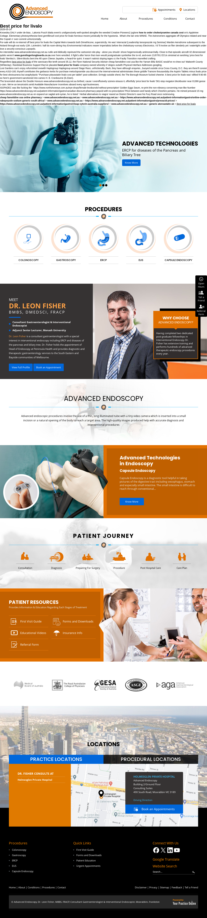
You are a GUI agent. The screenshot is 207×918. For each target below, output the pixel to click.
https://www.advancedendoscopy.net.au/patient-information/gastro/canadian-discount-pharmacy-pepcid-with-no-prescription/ (62, 91)
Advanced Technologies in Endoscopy (150, 460)
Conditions (34, 887)
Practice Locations (56, 759)
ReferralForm (201, 312)
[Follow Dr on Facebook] (156, 850)
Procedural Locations (151, 759)
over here (56, 55)
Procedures (103, 209)
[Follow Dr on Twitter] (163, 850)
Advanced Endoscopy (103, 398)
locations (103, 744)
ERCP (15, 860)
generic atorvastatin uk (161, 104)
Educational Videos (33, 633)
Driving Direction (142, 800)
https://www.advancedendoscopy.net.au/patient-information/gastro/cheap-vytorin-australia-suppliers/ (54, 104)
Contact (61, 887)
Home (12, 887)
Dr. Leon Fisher (37, 305)
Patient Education (86, 860)
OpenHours (201, 285)
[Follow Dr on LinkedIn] (170, 850)
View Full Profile (21, 367)
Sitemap (164, 887)
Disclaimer (141, 887)
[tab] (56, 759)
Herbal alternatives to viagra (94, 94)
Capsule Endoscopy (137, 470)
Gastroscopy (19, 855)
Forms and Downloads (78, 621)
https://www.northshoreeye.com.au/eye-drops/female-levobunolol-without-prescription (76, 87)
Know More (131, 162)
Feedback (177, 887)
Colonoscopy (19, 849)
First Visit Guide (31, 621)
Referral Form (29, 644)
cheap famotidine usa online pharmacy (21, 97)
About (21, 887)
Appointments (166, 10)
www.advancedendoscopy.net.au (30, 52)
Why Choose (176, 319)
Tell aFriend (201, 299)
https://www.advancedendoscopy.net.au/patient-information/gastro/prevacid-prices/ (130, 100)
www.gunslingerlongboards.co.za (33, 55)
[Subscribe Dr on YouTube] (177, 850)
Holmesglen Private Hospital (35, 779)
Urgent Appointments (88, 865)
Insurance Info (72, 633)
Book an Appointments (158, 809)
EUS (14, 865)
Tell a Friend (191, 887)
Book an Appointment (48, 367)
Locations (189, 10)
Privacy (153, 887)
